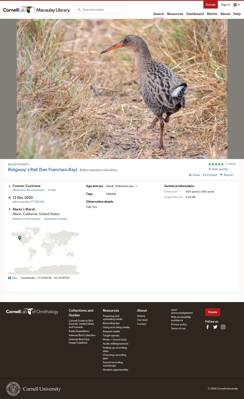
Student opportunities (115, 369)
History (141, 316)
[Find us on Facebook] (207, 327)
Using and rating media (116, 327)
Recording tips (111, 323)
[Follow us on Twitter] (215, 327)
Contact (141, 324)
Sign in (225, 4)
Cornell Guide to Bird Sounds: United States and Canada (81, 324)
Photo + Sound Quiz (114, 339)
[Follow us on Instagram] (223, 327)
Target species (111, 335)
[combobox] (104, 10)
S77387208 (28, 201)
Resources (175, 14)
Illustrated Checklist (56, 219)
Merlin (212, 14)
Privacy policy (179, 324)
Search (158, 14)
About (225, 14)
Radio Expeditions (79, 331)
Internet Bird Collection (82, 335)
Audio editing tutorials (115, 343)
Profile (52, 190)
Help (237, 14)
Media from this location (27, 219)
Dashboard (195, 14)
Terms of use (178, 328)
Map (12, 278)
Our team (142, 320)
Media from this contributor (29, 190)
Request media (111, 331)
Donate (211, 4)
